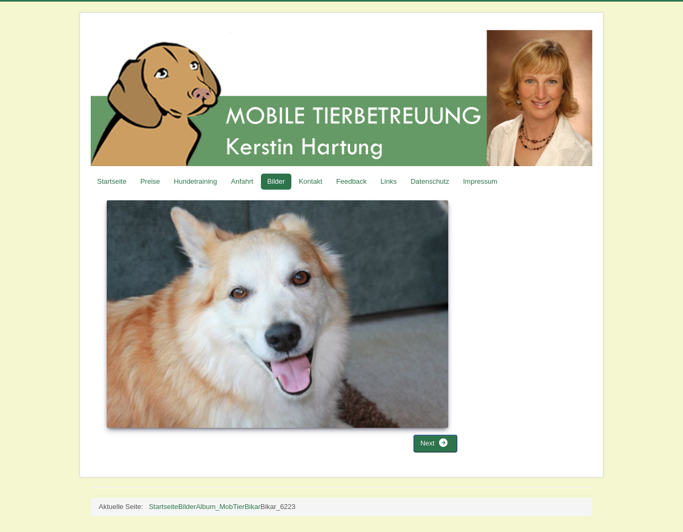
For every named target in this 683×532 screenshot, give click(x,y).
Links (388, 181)
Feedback (351, 181)
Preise (150, 181)
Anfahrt (242, 181)
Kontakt (310, 181)
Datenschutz (429, 181)
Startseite (111, 181)
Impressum (480, 181)
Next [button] (434, 442)
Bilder (276, 181)
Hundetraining (195, 181)
